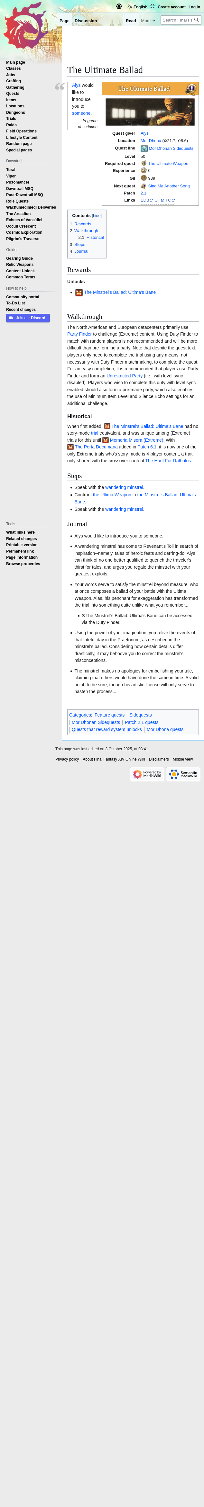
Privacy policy (67, 759)
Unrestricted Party (125, 375)
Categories (80, 714)
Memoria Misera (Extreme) (136, 440)
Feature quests (110, 714)
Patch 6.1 (146, 446)
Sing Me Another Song (169, 186)
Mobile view (183, 759)
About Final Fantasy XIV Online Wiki (114, 759)
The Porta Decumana (96, 446)
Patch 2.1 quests (141, 722)
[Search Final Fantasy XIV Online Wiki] (181, 20)
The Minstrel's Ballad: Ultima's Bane (120, 292)
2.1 (143, 193)
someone (81, 113)
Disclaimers (159, 759)
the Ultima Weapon (112, 494)
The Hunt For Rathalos (168, 460)
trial (94, 433)
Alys (144, 133)
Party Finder (79, 333)
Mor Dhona (151, 140)
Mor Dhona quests (165, 729)
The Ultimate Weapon (168, 163)
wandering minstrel (124, 487)
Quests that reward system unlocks (107, 729)
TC (168, 200)
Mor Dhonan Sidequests (171, 148)
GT (157, 200)
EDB (145, 200)
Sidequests (140, 714)
